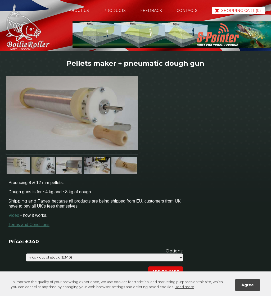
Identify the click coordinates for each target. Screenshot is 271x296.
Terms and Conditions (28, 224)
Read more (184, 287)
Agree (247, 285)
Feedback (151, 10)
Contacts (187, 10)
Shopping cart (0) (241, 10)
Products (114, 10)
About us (79, 10)
